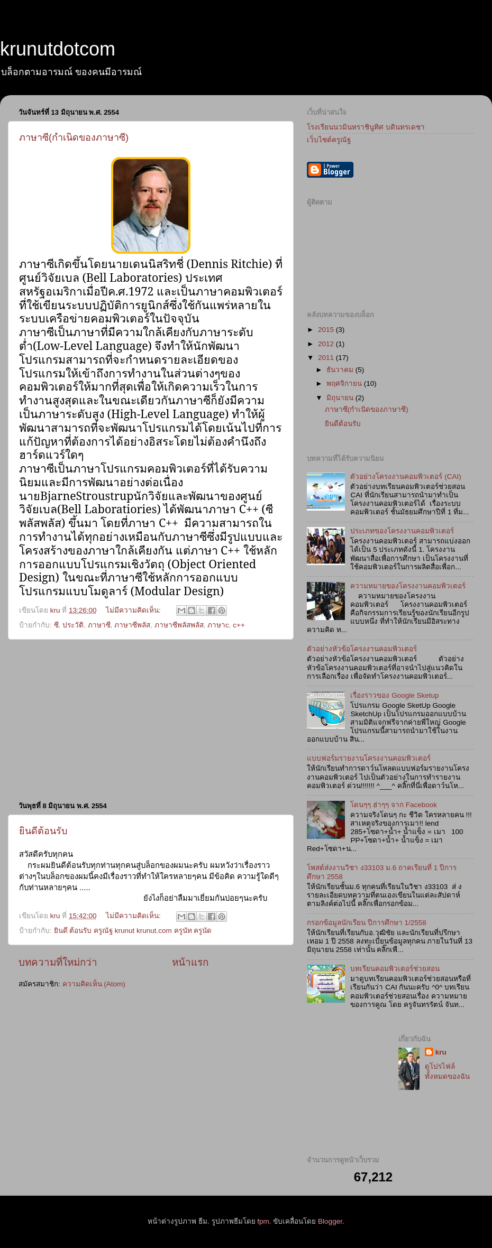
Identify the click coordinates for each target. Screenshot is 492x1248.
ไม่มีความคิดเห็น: (134, 610)
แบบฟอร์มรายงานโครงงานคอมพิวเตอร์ (369, 758)
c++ (239, 625)
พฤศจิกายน (345, 383)
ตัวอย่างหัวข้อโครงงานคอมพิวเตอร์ (362, 649)
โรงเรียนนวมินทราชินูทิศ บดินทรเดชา (366, 127)
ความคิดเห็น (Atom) (93, 984)
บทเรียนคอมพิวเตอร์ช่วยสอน (395, 969)
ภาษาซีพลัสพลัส (179, 625)
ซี (56, 625)
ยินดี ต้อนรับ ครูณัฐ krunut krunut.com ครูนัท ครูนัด (133, 931)
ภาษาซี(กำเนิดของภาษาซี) (74, 137)
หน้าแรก (190, 962)
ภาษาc (218, 625)
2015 (327, 330)
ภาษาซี (99, 625)
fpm (263, 1221)
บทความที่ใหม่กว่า (58, 962)
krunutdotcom (57, 49)
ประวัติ (73, 625)
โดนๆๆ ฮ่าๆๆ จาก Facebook (393, 805)
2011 (327, 358)
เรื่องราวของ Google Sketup (394, 695)
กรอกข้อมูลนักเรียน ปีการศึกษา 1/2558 (366, 923)
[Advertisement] (150, 720)
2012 (327, 344)
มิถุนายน (341, 398)
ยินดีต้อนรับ (43, 831)
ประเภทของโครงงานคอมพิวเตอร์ (402, 531)
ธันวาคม (341, 370)
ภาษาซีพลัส (132, 625)
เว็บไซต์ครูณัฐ (329, 140)
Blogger (330, 1221)
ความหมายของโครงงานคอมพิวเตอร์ (408, 586)
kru (441, 1052)
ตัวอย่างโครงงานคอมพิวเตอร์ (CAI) (405, 476)
